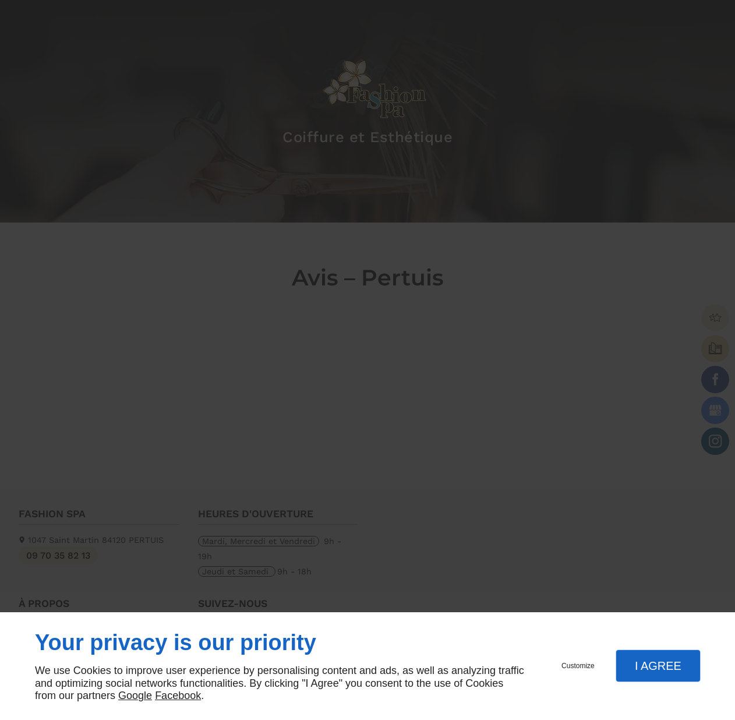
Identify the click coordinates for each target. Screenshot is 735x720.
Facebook (178, 695)
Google (135, 695)
